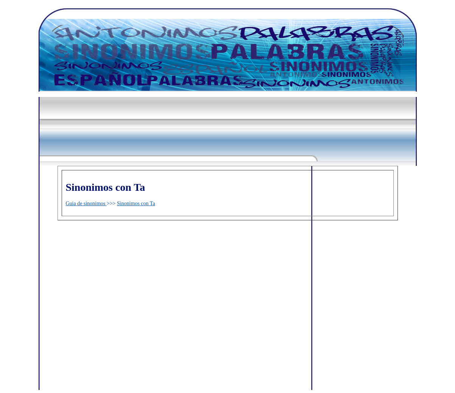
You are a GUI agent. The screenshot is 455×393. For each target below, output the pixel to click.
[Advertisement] (176, 110)
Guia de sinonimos (86, 203)
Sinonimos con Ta (136, 203)
